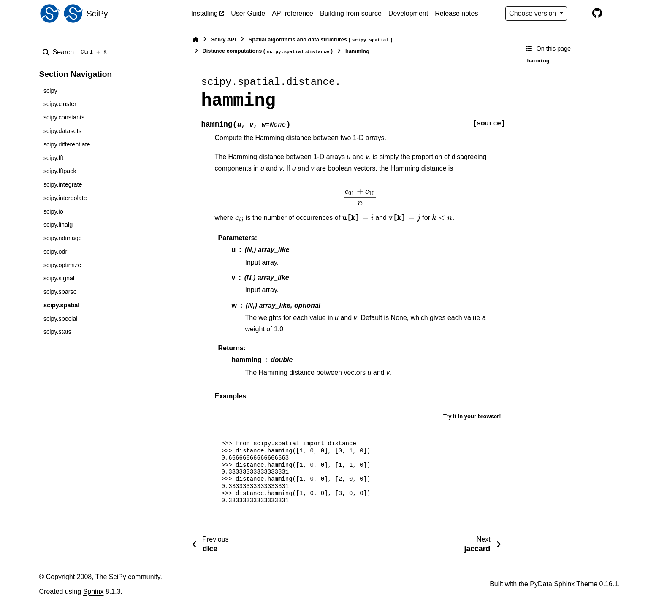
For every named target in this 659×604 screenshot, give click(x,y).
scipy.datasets (62, 130)
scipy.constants (63, 117)
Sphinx (93, 591)
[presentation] (360, 197)
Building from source (351, 13)
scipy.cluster (59, 103)
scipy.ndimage (62, 238)
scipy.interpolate (65, 198)
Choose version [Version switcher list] (533, 13)
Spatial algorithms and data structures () (321, 39)
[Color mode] (580, 13)
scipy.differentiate (66, 144)
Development (408, 13)
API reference (292, 13)
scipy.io (53, 211)
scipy (50, 90)
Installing (204, 13)
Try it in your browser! (472, 416)
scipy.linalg (58, 224)
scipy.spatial (61, 305)
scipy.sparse (60, 291)
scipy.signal (58, 278)
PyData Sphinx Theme (563, 584)
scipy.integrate (62, 184)
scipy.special (60, 318)
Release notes (456, 13)
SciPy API (223, 39)
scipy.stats (57, 331)
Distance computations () (268, 51)
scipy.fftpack (59, 171)
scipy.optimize (62, 265)
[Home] (195, 39)
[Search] (76, 52)
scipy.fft (53, 157)
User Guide (248, 13)
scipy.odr (55, 251)
